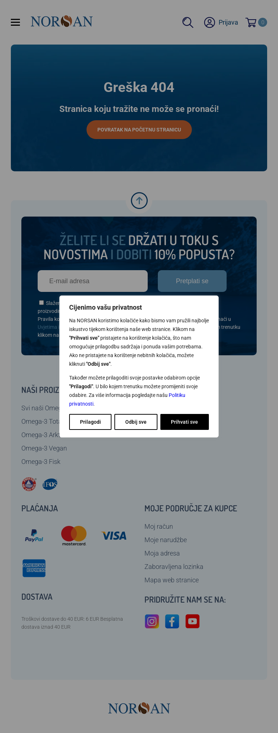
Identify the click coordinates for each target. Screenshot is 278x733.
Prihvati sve (184, 422)
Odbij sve (136, 422)
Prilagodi (90, 422)
